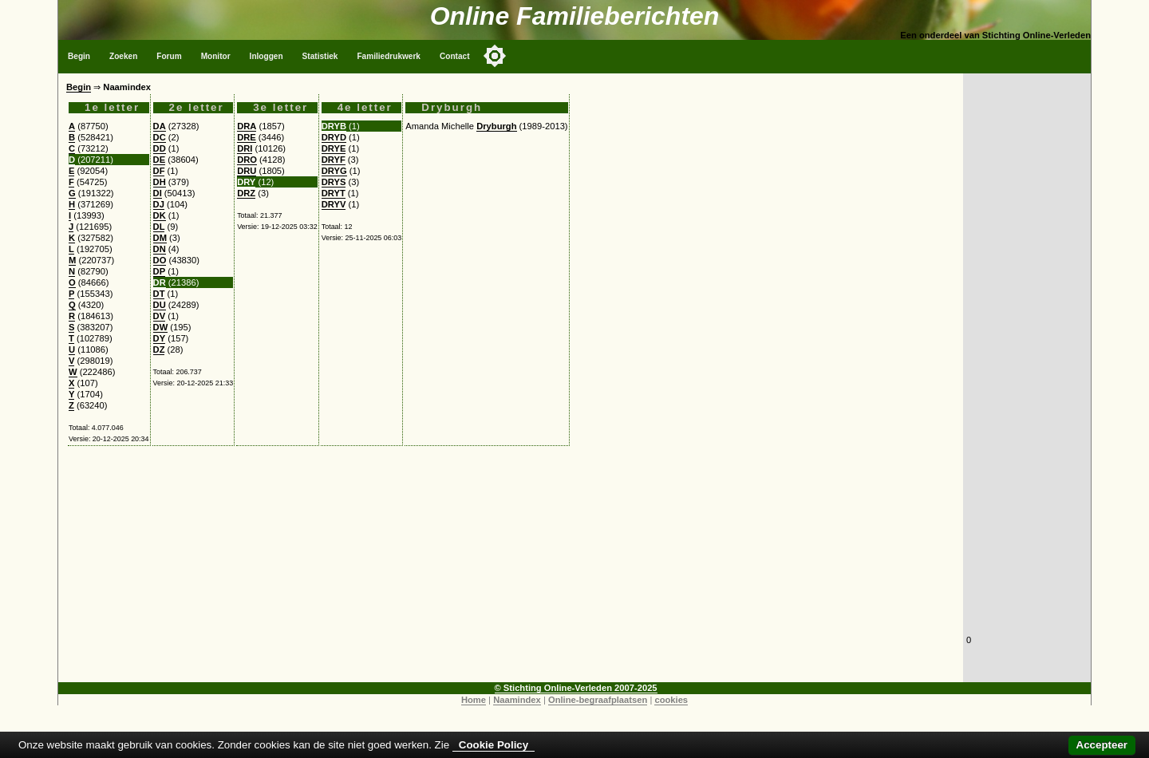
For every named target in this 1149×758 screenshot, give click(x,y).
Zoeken (123, 56)
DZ (159, 349)
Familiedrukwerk (389, 56)
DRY (246, 182)
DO (160, 260)
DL (159, 226)
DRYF (333, 159)
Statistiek (320, 56)
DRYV (334, 204)
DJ (158, 204)
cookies (671, 700)
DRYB (334, 126)
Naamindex (517, 700)
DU (159, 305)
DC (159, 137)
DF (159, 171)
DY (159, 338)
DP (159, 271)
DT (159, 293)
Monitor (216, 56)
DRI (244, 148)
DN (159, 249)
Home (473, 700)
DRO (247, 159)
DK (159, 215)
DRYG (334, 171)
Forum (168, 56)
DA (159, 126)
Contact (455, 56)
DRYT (333, 193)
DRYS (334, 182)
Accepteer (1101, 745)
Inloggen (266, 56)
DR (159, 282)
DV (159, 316)
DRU (246, 171)
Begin (79, 56)
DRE (246, 137)
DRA (246, 126)
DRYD (334, 137)
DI (157, 193)
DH (159, 182)
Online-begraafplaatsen (597, 700)
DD (159, 148)
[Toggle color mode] (495, 56)
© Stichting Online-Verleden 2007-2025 (576, 688)
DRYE (334, 148)
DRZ (246, 193)
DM (160, 238)
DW (160, 327)
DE (159, 159)
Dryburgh (496, 126)
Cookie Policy (493, 745)
